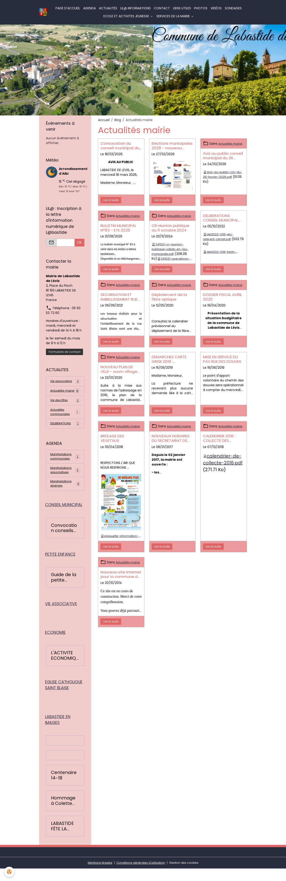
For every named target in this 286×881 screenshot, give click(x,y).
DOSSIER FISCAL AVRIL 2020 (222, 306)
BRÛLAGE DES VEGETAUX (112, 457)
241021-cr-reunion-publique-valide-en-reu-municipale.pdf (171, 254)
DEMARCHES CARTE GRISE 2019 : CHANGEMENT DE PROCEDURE (169, 368)
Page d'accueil (68, 8)
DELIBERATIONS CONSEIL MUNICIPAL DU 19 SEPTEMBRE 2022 (223, 217)
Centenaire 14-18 (64, 787)
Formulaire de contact (64, 352)
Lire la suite (111, 200)
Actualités (108, 8)
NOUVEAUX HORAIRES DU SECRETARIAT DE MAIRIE (171, 457)
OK (79, 242)
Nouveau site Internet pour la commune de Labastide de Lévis (120, 598)
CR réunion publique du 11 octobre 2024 (170, 232)
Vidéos (216, 8)
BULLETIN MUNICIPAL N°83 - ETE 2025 (118, 232)
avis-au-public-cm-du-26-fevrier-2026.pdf (222, 179)
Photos (201, 8)
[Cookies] (10, 871)
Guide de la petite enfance (63, 588)
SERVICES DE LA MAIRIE (174, 16)
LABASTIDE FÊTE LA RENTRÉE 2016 (62, 838)
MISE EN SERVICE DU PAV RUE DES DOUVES (222, 368)
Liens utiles (182, 8)
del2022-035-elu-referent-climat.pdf (219, 236)
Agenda (89, 8)
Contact (162, 8)
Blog (117, 120)
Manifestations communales (65, 463)
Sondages (233, 8)
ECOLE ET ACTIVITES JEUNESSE (127, 16)
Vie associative (65, 381)
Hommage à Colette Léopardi (63, 813)
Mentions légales (96, 875)
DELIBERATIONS (65, 430)
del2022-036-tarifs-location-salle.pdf (220, 254)
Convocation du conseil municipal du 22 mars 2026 (119, 145)
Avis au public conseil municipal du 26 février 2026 (223, 160)
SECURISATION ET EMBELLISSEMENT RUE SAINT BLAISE (118, 306)
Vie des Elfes (65, 405)
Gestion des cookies (187, 875)
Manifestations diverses (65, 492)
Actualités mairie (65, 393)
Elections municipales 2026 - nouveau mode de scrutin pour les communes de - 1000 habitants (172, 145)
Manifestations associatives (65, 478)
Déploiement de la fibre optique (169, 306)
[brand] (43, 12)
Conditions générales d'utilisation (140, 875)
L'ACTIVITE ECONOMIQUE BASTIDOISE (65, 667)
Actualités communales (65, 417)
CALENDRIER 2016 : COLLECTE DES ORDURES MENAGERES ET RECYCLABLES (222, 457)
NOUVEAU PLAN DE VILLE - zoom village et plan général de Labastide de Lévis (118, 383)
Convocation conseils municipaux (64, 538)
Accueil (104, 120)
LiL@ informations (135, 8)
